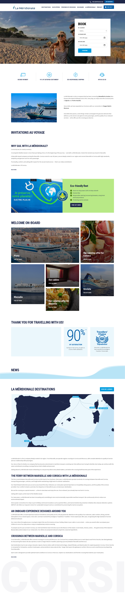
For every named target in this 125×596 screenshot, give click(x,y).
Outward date (82, 34)
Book (82, 24)
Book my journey (107, 389)
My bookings (109, 1)
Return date (81, 41)
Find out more (76, 205)
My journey (81, 27)
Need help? (110, 7)
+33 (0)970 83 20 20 (96, 2)
